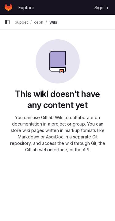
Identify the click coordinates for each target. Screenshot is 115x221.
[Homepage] (8, 7)
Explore (26, 7)
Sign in (101, 7)
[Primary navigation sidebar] (7, 22)
